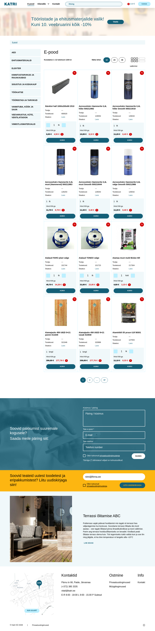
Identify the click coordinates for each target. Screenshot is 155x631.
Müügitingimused (117, 586)
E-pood (30, 4)
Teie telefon (88, 441)
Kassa (144, 4)
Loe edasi (88, 543)
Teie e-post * (88, 429)
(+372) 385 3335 (69, 586)
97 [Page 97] (104, 380)
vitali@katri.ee (68, 591)
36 (122, 60)
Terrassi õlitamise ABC (101, 516)
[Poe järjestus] (137, 66)
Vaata (115, 22)
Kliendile (42, 4)
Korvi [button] (61, 140)
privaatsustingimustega (110, 456)
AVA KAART (32, 611)
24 (114, 60)
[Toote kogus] (54, 125)
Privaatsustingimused (119, 582)
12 (107, 60)
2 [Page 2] (89, 380)
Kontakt (56, 4)
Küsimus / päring (90, 408)
